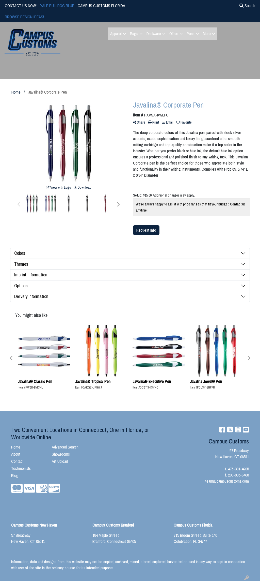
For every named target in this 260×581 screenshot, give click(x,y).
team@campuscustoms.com (227, 481)
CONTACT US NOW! (21, 5)
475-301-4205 (238, 469)
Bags (134, 33)
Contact (17, 461)
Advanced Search (65, 447)
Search (247, 5)
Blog (15, 475)
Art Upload (60, 461)
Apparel (116, 33)
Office (173, 33)
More (207, 33)
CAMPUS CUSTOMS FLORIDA (101, 5)
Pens (190, 33)
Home (15, 447)
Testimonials (21, 468)
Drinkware (154, 33)
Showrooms (61, 454)
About (15, 454)
